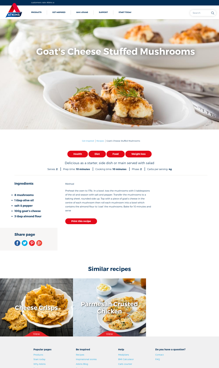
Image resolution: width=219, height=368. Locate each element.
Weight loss (138, 153)
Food (116, 153)
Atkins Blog (82, 364)
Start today (125, 12)
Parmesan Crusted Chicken (109, 307)
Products (36, 12)
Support (103, 12)
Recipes (100, 141)
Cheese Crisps (36, 307)
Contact (159, 354)
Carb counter (125, 364)
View (36, 333)
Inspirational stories (86, 359)
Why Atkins (82, 12)
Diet (97, 153)
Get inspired (58, 12)
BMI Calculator (126, 359)
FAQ (157, 359)
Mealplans (123, 354)
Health (77, 153)
